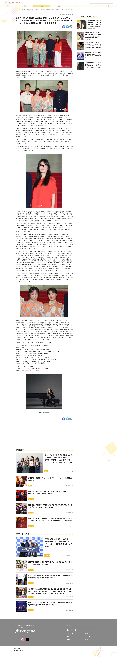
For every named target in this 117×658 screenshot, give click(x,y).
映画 (58, 6)
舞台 (42, 6)
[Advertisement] (44, 436)
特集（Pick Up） (72, 630)
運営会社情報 (17, 648)
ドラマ (92, 6)
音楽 (109, 6)
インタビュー (25, 6)
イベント (75, 6)
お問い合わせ (17, 653)
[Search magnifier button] (112, 2)
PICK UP (21, 9)
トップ (17, 9)
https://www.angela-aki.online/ (30, 370)
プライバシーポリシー (19, 650)
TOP (8, 6)
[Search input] (100, 3)
